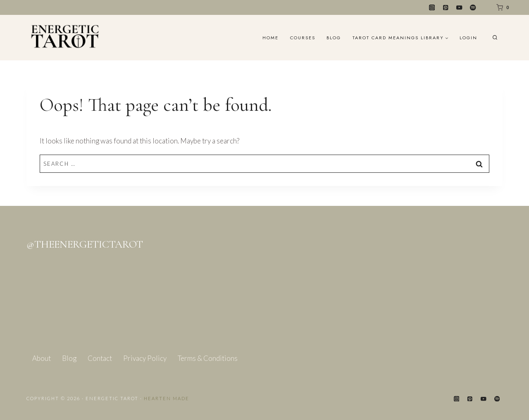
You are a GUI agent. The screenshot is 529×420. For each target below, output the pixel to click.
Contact (100, 358)
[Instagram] (432, 8)
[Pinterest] (446, 8)
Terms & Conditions (208, 358)
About (41, 358)
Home (270, 37)
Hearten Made (166, 398)
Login (468, 37)
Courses (302, 37)
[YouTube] (459, 8)
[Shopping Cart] (501, 7)
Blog (333, 37)
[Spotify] (473, 8)
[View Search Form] (495, 38)
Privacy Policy (145, 358)
